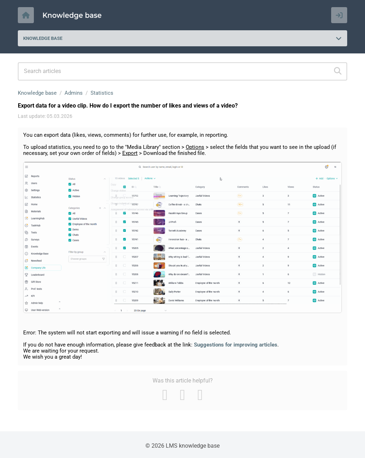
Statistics (102, 93)
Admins (74, 93)
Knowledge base (37, 93)
